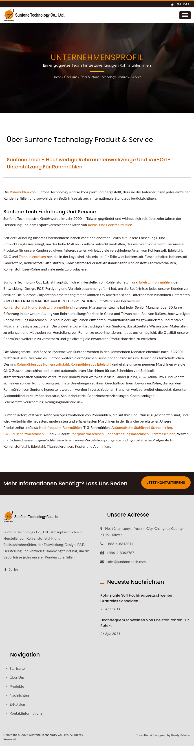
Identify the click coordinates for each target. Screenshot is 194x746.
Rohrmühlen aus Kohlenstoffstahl (43, 364)
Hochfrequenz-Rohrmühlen (60, 427)
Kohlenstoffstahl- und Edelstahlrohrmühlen (37, 307)
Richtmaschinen (162, 434)
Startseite (17, 668)
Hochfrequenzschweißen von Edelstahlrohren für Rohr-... (144, 622)
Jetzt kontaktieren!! (166, 482)
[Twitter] (10, 569)
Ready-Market (181, 735)
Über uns (70, 77)
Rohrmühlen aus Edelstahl (91, 364)
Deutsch (183, 4)
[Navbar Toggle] (185, 15)
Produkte (17, 686)
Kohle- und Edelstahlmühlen (110, 224)
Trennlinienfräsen (32, 256)
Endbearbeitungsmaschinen (127, 434)
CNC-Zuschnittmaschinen (23, 434)
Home (57, 77)
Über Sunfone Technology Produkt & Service (110, 77)
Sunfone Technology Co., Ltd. (49, 735)
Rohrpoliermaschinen (87, 434)
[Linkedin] (16, 569)
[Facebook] (5, 569)
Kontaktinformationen (27, 713)
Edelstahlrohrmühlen (155, 282)
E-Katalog (17, 704)
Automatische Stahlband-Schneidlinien (141, 427)
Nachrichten (19, 695)
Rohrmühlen (19, 192)
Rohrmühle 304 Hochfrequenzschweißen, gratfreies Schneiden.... (137, 598)
